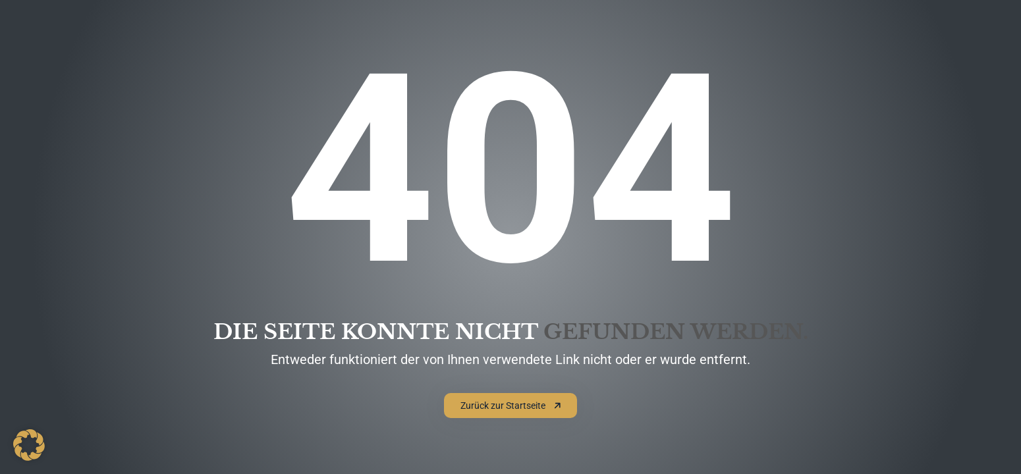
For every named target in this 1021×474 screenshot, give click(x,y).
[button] (29, 445)
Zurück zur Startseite (510, 405)
